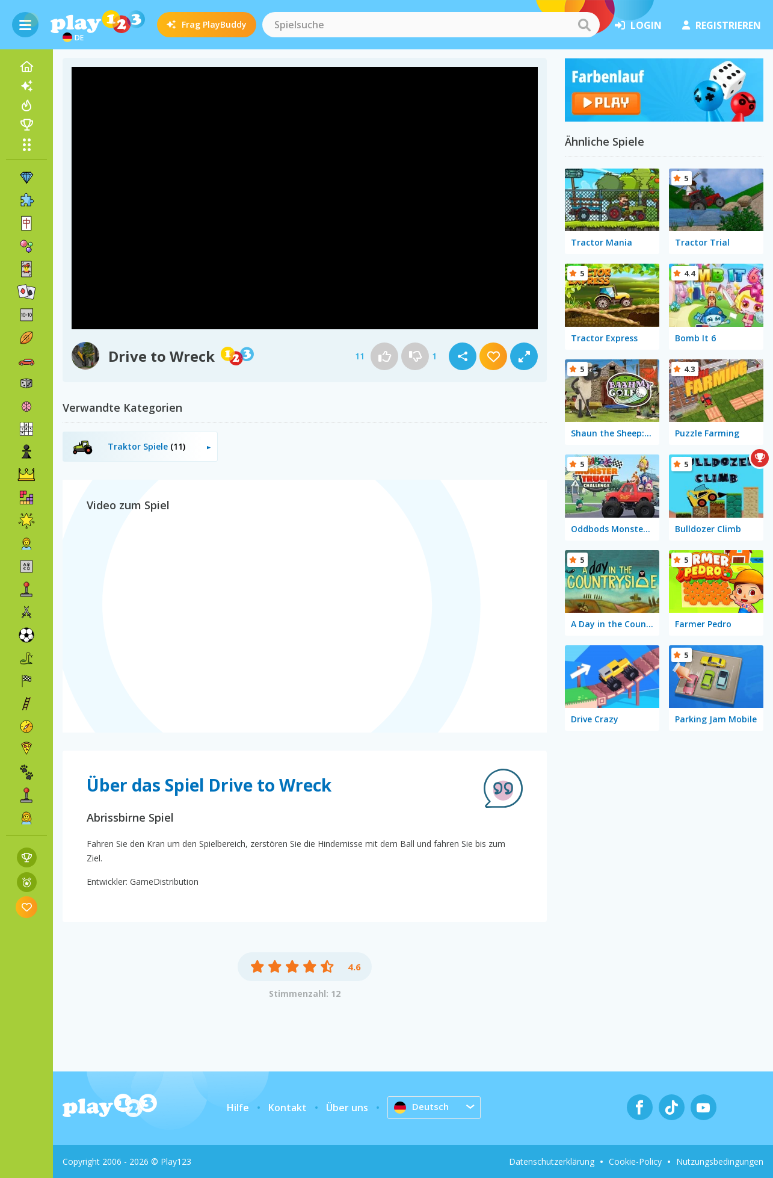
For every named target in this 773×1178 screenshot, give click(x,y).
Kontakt (287, 1107)
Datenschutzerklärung (551, 1161)
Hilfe (238, 1107)
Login (638, 25)
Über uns (347, 1107)
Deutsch (422, 1107)
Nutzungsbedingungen (719, 1161)
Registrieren (721, 25)
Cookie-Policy (635, 1161)
